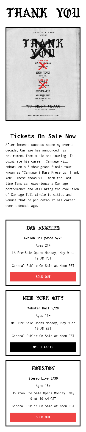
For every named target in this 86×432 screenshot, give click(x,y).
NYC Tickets (43, 347)
